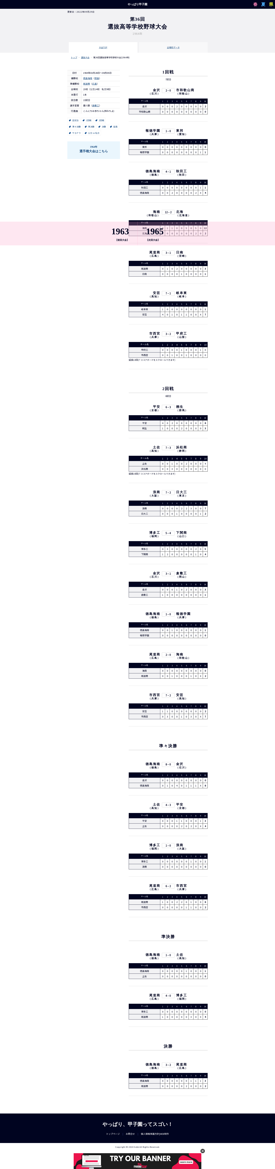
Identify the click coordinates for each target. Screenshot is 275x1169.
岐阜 (182, 297)
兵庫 (154, 134)
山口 (182, 537)
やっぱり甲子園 (137, 4)
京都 (154, 411)
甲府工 (181, 334)
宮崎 (182, 256)
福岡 (154, 537)
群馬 (182, 411)
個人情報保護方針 (150, 1136)
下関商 (181, 533)
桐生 (179, 408)
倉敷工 (95, 105)
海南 (156, 212)
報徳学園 (153, 131)
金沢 (156, 90)
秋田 (182, 175)
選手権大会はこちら (93, 149)
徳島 (97, 78)
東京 (182, 496)
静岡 (182, 452)
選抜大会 (85, 57)
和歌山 (183, 94)
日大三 (181, 493)
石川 (154, 94)
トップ (74, 57)
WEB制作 (164, 1136)
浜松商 (181, 448)
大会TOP (103, 47)
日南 (179, 253)
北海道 (183, 216)
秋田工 (181, 172)
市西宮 (154, 334)
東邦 (179, 131)
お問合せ (130, 1136)
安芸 (156, 293)
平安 (156, 408)
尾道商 (86, 83)
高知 (154, 297)
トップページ (113, 1136)
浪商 (156, 493)
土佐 (156, 448)
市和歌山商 (185, 90)
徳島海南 (87, 78)
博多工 (154, 533)
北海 (179, 212)
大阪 (154, 496)
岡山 (182, 578)
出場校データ (173, 47)
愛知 (182, 134)
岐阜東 (181, 293)
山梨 (182, 337)
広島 (94, 83)
